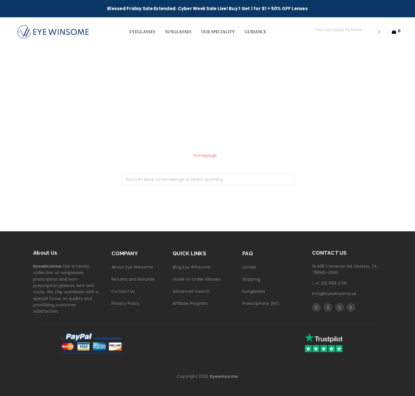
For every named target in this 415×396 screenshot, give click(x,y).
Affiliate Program (190, 303)
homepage (205, 155)
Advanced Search (191, 291)
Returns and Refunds (133, 279)
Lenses (249, 267)
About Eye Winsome (132, 267)
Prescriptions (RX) (261, 303)
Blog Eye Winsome (191, 267)
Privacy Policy (126, 303)
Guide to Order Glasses (197, 279)
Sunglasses (253, 291)
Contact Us (123, 291)
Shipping (251, 279)
